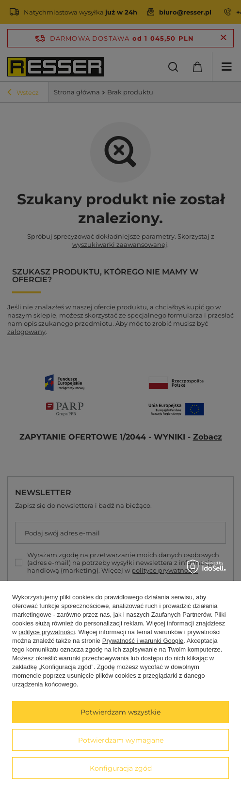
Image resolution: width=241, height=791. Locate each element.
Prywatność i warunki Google (143, 640)
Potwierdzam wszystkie (120, 712)
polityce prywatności (46, 632)
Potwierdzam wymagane (120, 740)
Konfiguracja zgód (121, 768)
